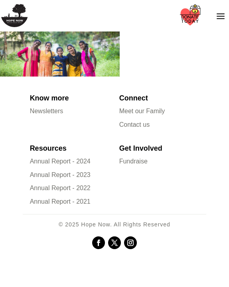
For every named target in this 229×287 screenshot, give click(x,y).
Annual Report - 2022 (60, 188)
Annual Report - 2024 (60, 161)
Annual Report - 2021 (60, 201)
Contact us (134, 124)
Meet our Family (142, 111)
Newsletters (46, 111)
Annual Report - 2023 (60, 174)
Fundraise (133, 161)
